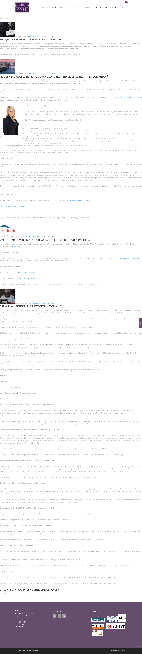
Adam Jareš (16, 246)
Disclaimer (35, 650)
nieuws (87, 258)
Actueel (85, 8)
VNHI (20, 650)
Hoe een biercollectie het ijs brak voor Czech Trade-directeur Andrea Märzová (54, 76)
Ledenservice (73, 8)
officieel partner (15, 97)
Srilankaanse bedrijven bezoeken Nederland (30, 306)
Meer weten (4, 212)
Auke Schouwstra (34, 36)
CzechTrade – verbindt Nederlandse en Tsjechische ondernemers (45, 239)
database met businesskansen (131, 97)
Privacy (25, 650)
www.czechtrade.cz (6, 206)
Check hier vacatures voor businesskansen (29, 589)
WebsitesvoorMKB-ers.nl (120, 650)
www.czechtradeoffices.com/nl (29, 278)
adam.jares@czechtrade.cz (26, 272)
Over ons (45, 8)
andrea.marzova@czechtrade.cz (80, 200)
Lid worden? (57, 8)
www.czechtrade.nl (20, 206)
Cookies (29, 650)
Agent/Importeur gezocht (105, 8)
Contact (124, 8)
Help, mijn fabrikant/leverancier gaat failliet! (32, 39)
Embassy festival (79, 131)
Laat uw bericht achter (47, 36)
